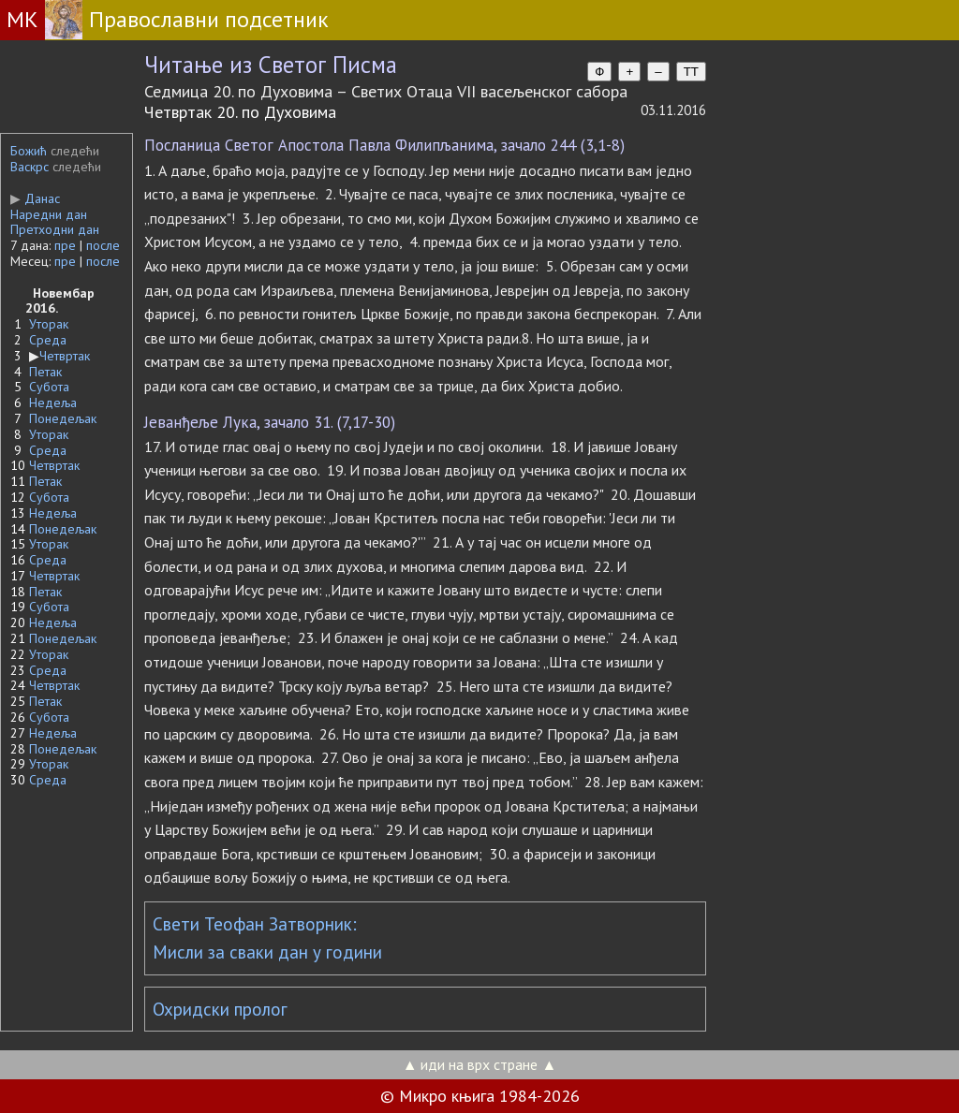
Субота (49, 386)
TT (691, 72)
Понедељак (62, 418)
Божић (28, 150)
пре (65, 245)
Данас (35, 198)
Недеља (53, 402)
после (103, 245)
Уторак (48, 323)
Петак (45, 371)
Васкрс (29, 166)
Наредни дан (48, 214)
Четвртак (64, 355)
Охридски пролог (220, 1009)
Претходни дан (54, 229)
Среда (47, 339)
